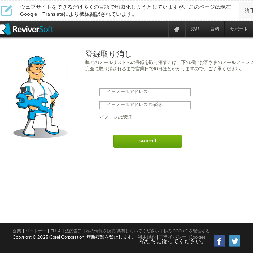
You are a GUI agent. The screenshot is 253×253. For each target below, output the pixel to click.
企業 (17, 230)
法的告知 (73, 230)
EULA (56, 230)
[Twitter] (234, 245)
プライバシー (172, 237)
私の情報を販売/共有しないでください (122, 230)
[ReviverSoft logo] (26, 29)
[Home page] (177, 29)
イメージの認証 (116, 117)
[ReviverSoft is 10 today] (161, 29)
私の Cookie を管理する (186, 230)
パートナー (35, 230)
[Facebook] (220, 245)
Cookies (197, 237)
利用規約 (147, 237)
